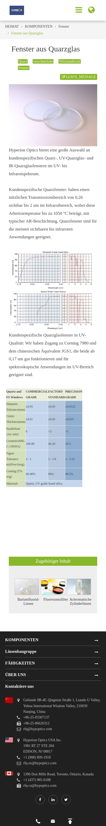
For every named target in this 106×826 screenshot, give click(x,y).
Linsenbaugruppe (20, 651)
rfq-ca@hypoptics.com (39, 785)
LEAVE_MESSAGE (78, 77)
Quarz (22, 61)
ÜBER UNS (15, 674)
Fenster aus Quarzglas (27, 33)
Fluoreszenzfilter (55, 599)
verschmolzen (43, 61)
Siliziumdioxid (69, 61)
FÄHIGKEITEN (20, 663)
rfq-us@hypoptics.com (39, 763)
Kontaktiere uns (19, 686)
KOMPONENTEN (38, 26)
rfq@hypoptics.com (37, 729)
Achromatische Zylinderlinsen (81, 601)
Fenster (63, 26)
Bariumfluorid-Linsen (28, 601)
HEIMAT (12, 26)
